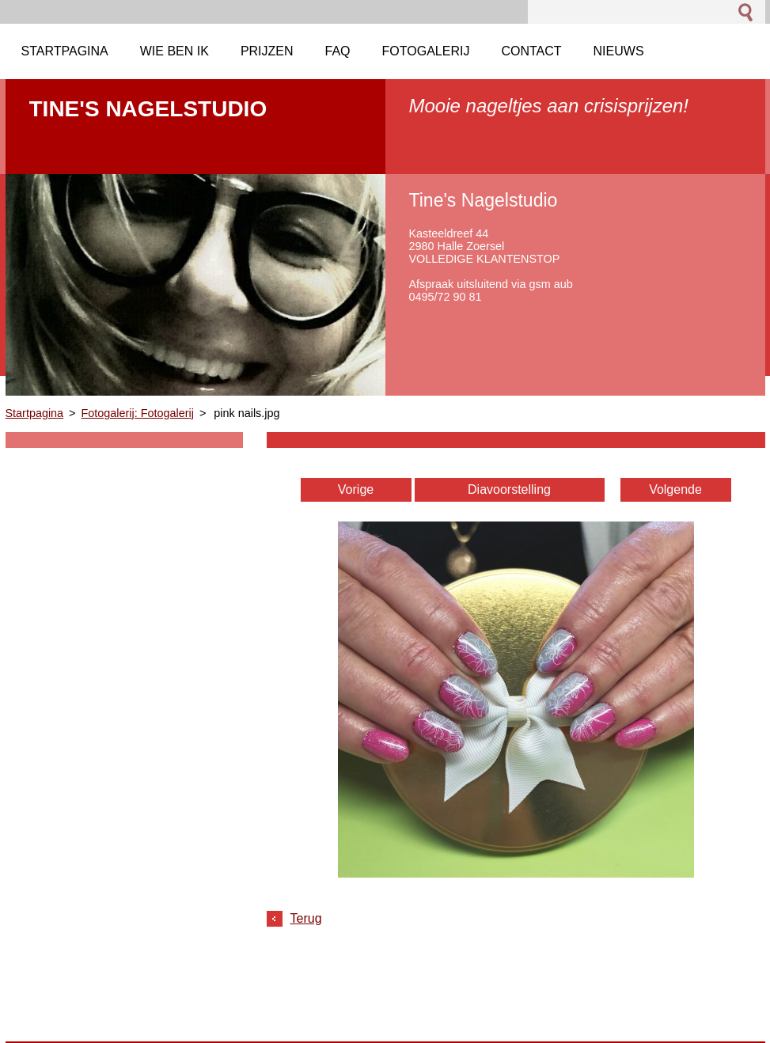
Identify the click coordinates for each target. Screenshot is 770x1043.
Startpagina (35, 413)
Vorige (356, 489)
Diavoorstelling (509, 489)
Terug (306, 918)
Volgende (675, 489)
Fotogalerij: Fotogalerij (138, 413)
